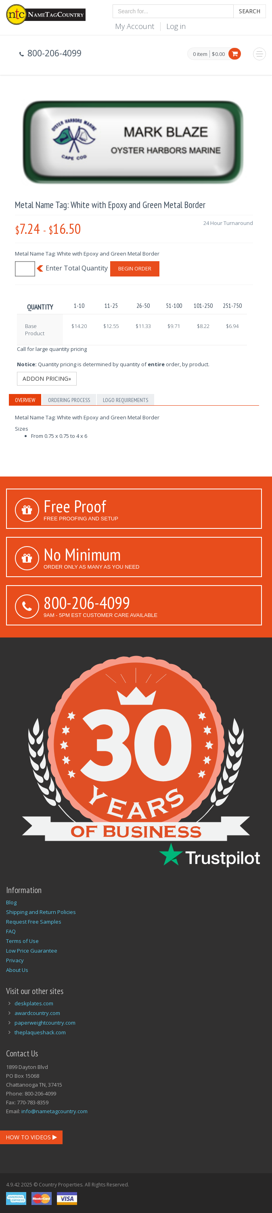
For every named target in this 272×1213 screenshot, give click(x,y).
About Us (17, 970)
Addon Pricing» (47, 378)
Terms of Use (22, 941)
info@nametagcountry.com (54, 1111)
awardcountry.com (37, 1013)
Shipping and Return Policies (41, 912)
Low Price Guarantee (31, 950)
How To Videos (31, 1137)
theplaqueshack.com (40, 1032)
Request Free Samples (33, 921)
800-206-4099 (87, 602)
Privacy (15, 960)
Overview (25, 400)
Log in (176, 26)
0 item (200, 54)
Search (249, 11)
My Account (134, 26)
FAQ (11, 931)
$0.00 (218, 54)
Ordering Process (69, 400)
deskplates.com (34, 1003)
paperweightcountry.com (45, 1022)
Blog (11, 902)
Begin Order (134, 268)
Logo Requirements (125, 400)
